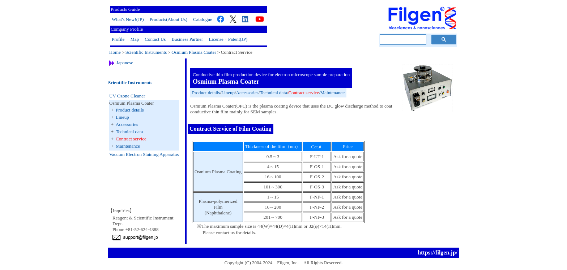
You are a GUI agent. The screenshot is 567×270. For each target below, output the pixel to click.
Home (115, 52)
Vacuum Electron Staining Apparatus (144, 154)
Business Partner (187, 39)
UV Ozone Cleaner (127, 96)
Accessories (127, 124)
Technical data (129, 131)
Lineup (122, 117)
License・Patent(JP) (228, 39)
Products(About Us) (168, 19)
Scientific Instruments (146, 52)
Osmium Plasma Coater (193, 52)
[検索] (402, 39)
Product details (130, 110)
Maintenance (128, 146)
